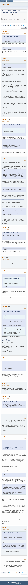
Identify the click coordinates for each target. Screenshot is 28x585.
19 (14, 25)
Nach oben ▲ (18, 582)
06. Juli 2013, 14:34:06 (5, 259)
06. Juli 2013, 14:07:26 (5, 60)
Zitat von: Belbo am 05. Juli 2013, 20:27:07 (11, 532)
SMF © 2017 (13, 583)
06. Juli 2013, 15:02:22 (5, 398)
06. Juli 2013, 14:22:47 (5, 121)
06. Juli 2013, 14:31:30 (5, 229)
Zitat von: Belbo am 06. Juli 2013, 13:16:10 (11, 36)
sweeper (4, 58)
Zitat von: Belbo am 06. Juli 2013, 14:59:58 (11, 401)
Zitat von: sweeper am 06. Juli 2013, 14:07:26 (12, 124)
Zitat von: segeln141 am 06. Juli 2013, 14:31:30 (12, 275)
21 (18, 25)
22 (19, 25)
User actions (24, 27)
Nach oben (3, 572)
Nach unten (3, 25)
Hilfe (8, 582)
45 (21, 25)
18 (13, 25)
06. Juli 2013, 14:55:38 (5, 308)
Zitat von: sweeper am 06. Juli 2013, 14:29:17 (12, 232)
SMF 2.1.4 (8, 583)
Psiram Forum (5, 4)
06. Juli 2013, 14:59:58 (5, 385)
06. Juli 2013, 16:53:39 (5, 529)
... (12, 25)
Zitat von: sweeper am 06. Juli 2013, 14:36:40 (12, 362)
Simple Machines (18, 583)
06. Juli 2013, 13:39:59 (5, 33)
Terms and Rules (12, 582)
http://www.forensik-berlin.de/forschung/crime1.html (12, 79)
